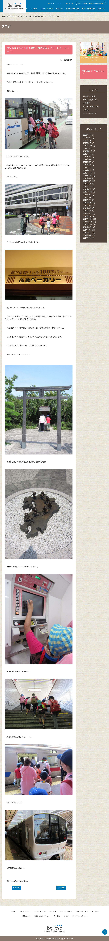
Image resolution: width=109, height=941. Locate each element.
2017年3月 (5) (88, 167)
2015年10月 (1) (89, 191)
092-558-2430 (85, 3)
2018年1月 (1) (88, 154)
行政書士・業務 (89, 96)
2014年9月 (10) (89, 227)
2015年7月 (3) (88, 200)
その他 (85, 110)
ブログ (59, 3)
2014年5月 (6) (88, 238)
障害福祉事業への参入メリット (93, 72)
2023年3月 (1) (88, 135)
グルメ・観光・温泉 (90, 106)
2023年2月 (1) (88, 137)
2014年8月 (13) (89, 230)
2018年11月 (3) (89, 151)
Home (4, 16)
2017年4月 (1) (88, 164)
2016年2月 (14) (89, 189)
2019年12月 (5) (89, 145)
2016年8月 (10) (89, 181)
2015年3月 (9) (88, 210)
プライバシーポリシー (79, 916)
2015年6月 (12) (89, 202)
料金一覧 (101, 9)
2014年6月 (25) (89, 235)
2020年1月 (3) (88, 143)
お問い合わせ (69, 3)
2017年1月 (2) (88, 170)
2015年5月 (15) (89, 205)
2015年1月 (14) (89, 216)
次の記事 (61, 887)
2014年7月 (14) (89, 232)
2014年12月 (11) (89, 219)
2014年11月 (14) (89, 221)
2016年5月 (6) (88, 183)
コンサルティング (46, 9)
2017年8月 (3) (88, 156)
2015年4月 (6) (88, 208)
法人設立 (59, 9)
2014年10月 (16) (89, 224)
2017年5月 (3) (88, 162)
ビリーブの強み (25, 911)
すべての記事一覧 (90, 113)
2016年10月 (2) (89, 175)
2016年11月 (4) (89, 172)
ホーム (13, 911)
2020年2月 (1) (88, 140)
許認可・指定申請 (72, 9)
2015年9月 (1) (88, 194)
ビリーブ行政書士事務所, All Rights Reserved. (57, 939)
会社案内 (51, 3)
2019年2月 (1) (88, 148)
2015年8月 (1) (88, 197)
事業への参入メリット (42, 916)
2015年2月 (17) (89, 213)
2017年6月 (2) (88, 159)
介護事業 (86, 103)
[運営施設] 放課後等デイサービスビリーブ (93, 51)
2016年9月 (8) (88, 178)
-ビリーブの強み (31, 9)
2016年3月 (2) (88, 186)
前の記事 (16, 887)
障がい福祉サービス (90, 99)
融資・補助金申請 (88, 9)
